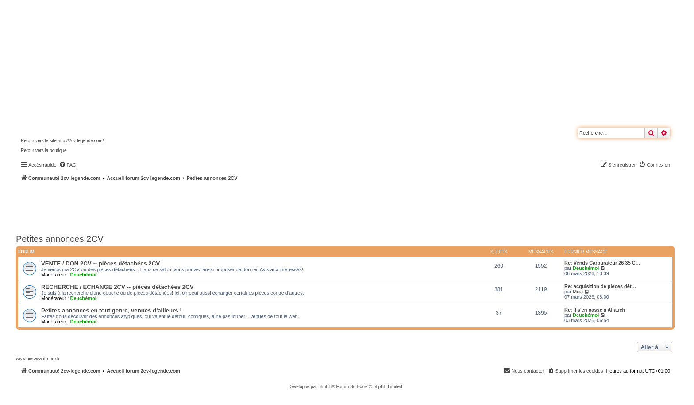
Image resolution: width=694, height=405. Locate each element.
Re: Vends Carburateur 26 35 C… (602, 262)
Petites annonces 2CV (60, 239)
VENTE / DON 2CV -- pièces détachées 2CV (100, 263)
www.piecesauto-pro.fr (38, 358)
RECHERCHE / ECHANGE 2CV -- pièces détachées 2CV (117, 287)
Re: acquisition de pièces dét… (600, 286)
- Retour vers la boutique (42, 150)
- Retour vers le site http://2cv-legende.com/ (61, 140)
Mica (578, 291)
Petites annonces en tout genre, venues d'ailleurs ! (111, 310)
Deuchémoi (83, 274)
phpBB (325, 386)
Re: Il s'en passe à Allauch (594, 309)
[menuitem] (68, 165)
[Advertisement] (237, 206)
